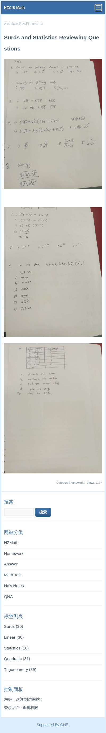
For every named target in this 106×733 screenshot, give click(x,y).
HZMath (11, 542)
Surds (13, 626)
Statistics (16, 648)
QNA (8, 596)
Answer (11, 564)
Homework (14, 553)
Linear (14, 637)
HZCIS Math (14, 8)
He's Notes (14, 585)
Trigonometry (20, 669)
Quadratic (17, 658)
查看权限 (30, 707)
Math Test (13, 575)
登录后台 (12, 707)
